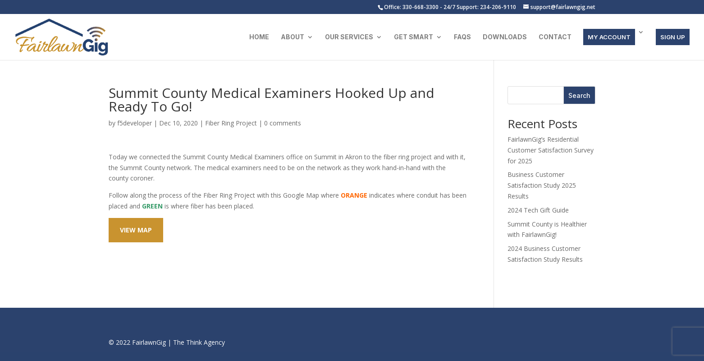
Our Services (349, 37)
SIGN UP (672, 37)
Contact (555, 37)
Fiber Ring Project (231, 123)
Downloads (505, 37)
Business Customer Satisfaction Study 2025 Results (541, 185)
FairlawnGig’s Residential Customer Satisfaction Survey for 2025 (550, 150)
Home (259, 37)
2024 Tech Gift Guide (538, 210)
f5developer (134, 123)
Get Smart (413, 37)
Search (579, 95)
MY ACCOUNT (609, 37)
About (292, 37)
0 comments (282, 123)
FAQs (462, 37)
